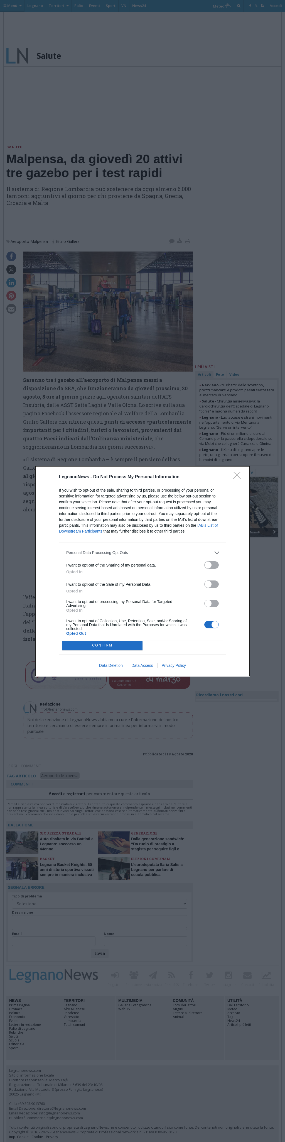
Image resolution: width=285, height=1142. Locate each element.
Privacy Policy (174, 665)
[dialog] (142, 571)
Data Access (142, 665)
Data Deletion (111, 665)
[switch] (211, 565)
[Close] (239, 477)
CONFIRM (102, 645)
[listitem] (142, 553)
